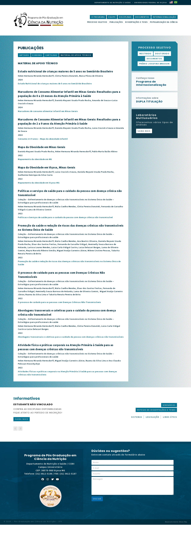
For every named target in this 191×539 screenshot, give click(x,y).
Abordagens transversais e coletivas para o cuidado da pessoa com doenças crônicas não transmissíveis (71, 337)
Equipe (111, 17)
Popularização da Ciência (164, 22)
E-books (37, 55)
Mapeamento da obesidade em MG (35, 159)
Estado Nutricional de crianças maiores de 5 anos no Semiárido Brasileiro (55, 83)
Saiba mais (144, 131)
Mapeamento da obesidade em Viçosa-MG (38, 182)
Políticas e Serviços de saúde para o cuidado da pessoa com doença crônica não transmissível (65, 217)
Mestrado (145, 53)
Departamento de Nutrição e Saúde (113, 3)
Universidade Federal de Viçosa (150, 3)
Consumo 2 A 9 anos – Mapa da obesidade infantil (43, 139)
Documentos (142, 17)
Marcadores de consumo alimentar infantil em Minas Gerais (48, 111)
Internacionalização (164, 17)
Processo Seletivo (97, 22)
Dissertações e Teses (136, 22)
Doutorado (162, 53)
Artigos (24, 55)
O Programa (98, 17)
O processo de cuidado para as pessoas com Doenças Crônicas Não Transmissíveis (59, 302)
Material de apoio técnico (76, 55)
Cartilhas (51, 55)
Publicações (116, 22)
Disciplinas (125, 17)
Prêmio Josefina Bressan (154, 63)
